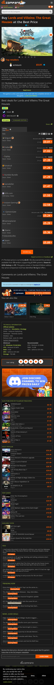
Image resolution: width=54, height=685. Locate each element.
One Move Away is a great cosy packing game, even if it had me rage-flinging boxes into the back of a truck (26, 570)
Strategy (23, 329)
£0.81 (47, 141)
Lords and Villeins (31, 96)
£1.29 (47, 177)
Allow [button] (44, 675)
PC (5, 108)
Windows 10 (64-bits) (13, 345)
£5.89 (47, 242)
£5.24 (47, 215)
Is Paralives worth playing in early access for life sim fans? (23, 575)
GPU (4, 352)
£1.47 (47, 186)
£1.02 (47, 151)
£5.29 (47, 223)
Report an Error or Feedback (41, 257)
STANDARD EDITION (20, 120)
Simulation (16, 329)
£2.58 (47, 204)
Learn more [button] (7, 682)
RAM (5, 350)
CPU (4, 347)
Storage (6, 354)
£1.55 (47, 195)
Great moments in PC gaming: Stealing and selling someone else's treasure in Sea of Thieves (25, 558)
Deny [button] (32, 675)
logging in (37, 284)
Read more (27, 90)
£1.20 (47, 160)
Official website (8, 327)
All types (6, 120)
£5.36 (47, 232)
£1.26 (47, 167)
